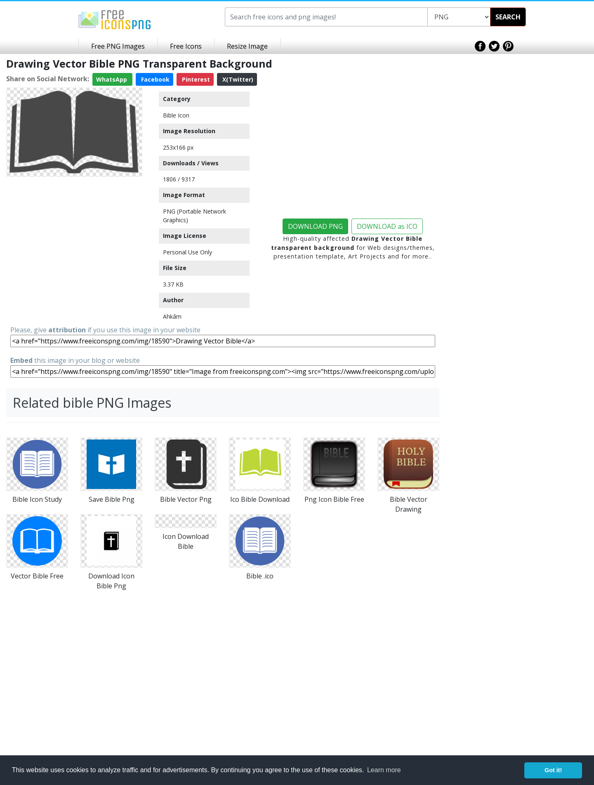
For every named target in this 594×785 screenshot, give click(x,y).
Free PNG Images (118, 46)
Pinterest (195, 79)
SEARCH (508, 16)
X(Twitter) (237, 79)
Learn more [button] (384, 769)
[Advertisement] (74, 231)
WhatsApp (112, 79)
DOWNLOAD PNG (315, 226)
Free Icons (186, 46)
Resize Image (247, 46)
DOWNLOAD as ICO (387, 226)
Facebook (154, 79)
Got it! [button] (553, 770)
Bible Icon (176, 115)
